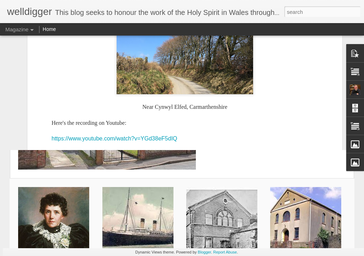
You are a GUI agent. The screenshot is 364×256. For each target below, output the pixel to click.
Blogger (204, 252)
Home (49, 29)
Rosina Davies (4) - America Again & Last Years (274, 61)
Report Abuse (225, 252)
